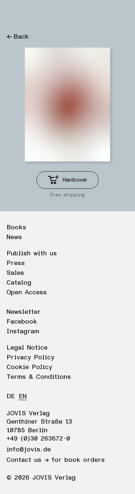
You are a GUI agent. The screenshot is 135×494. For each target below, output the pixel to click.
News (14, 237)
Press (15, 263)
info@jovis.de (28, 449)
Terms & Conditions (38, 377)
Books (16, 227)
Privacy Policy (30, 357)
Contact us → (27, 460)
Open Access (26, 292)
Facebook (21, 321)
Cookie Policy (29, 367)
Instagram (22, 331)
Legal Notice (27, 347)
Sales (15, 273)
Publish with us (31, 253)
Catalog (18, 283)
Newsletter (23, 312)
